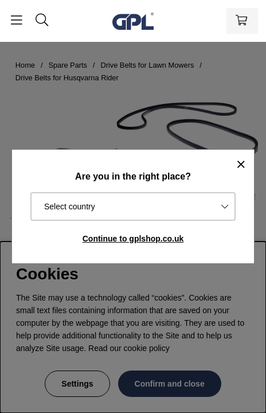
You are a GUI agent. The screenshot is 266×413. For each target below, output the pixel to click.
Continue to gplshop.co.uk (133, 238)
